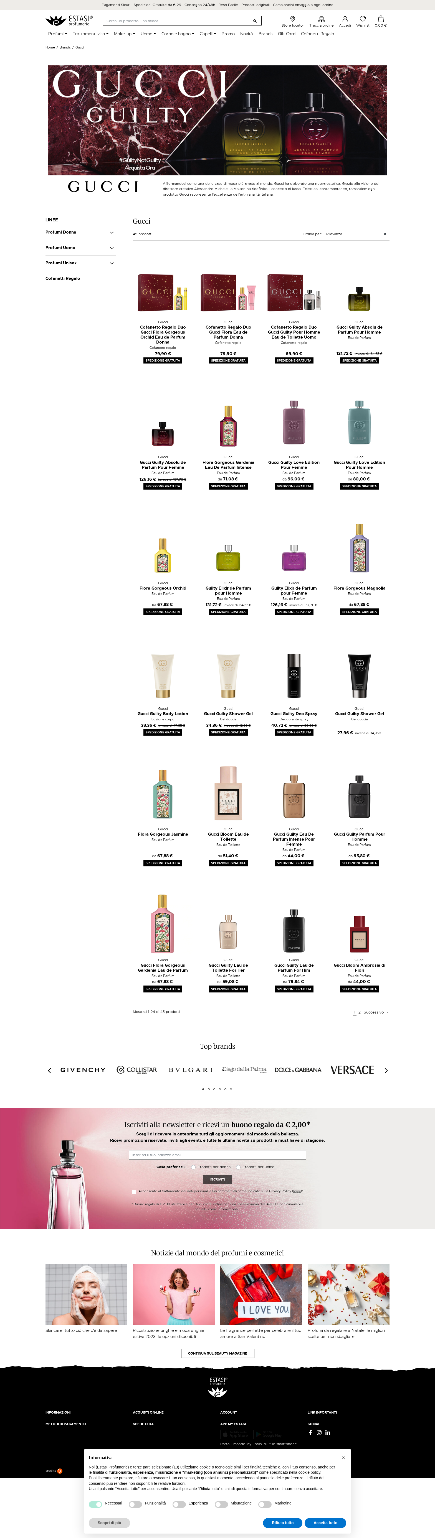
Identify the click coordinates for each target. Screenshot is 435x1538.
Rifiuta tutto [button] (283, 1523)
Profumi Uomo (60, 247)
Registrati (228, 1431)
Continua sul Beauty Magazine (217, 1353)
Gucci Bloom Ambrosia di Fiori (359, 968)
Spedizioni (142, 1420)
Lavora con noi (58, 1431)
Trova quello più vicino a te (70, 1488)
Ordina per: (312, 234)
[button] (343, 1457)
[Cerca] (182, 20)
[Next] (386, 1071)
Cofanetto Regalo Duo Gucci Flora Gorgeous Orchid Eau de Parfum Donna (163, 334)
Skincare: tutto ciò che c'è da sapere (81, 1330)
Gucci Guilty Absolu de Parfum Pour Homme (360, 329)
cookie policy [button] (309, 1472)
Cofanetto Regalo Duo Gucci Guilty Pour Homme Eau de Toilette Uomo (294, 332)
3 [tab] (214, 1089)
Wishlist (363, 22)
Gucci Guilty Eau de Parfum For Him (294, 968)
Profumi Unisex (61, 263)
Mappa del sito (320, 1442)
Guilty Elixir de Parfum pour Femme (294, 590)
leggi (297, 1191)
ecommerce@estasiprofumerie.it (73, 1473)
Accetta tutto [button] (325, 1523)
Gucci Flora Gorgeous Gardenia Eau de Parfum (163, 968)
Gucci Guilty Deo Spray (293, 713)
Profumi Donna (60, 232)
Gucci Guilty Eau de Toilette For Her (228, 968)
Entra (224, 1426)
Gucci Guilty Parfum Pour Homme (359, 836)
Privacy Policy (319, 1420)
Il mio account (232, 1420)
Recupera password (237, 1436)
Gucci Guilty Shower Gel (228, 713)
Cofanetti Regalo (62, 278)
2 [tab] (208, 1089)
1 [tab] (203, 1089)
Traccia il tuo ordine (150, 1436)
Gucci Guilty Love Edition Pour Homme (359, 465)
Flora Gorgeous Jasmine (163, 834)
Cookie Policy (319, 1431)
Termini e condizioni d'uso (330, 1426)
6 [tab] (231, 1089)
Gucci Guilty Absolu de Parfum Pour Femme (163, 465)
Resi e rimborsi (145, 1426)
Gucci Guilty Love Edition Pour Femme (294, 465)
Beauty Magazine (60, 1426)
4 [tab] (220, 1089)
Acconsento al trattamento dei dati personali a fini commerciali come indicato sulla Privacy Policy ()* (220, 1191)
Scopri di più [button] (109, 1523)
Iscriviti (217, 1179)
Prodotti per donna (214, 1167)
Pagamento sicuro (148, 1431)
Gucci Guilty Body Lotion (163, 713)
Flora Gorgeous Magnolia (359, 588)
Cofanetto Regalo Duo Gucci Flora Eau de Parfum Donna (228, 332)
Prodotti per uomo (258, 1167)
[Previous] (49, 1071)
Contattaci (54, 1436)
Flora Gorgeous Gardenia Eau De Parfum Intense (228, 465)
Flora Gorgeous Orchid (163, 588)
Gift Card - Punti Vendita (329, 1436)
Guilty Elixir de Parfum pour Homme (228, 590)
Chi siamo (53, 1420)
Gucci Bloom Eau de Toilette (228, 836)
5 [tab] (225, 1089)
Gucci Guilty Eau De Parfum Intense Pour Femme (294, 839)
